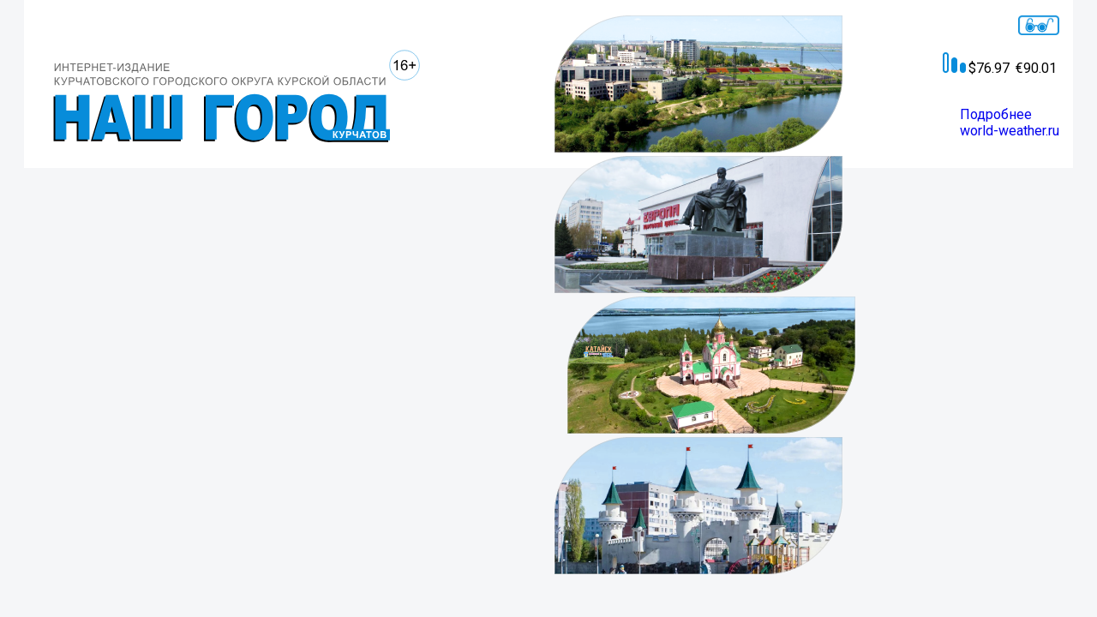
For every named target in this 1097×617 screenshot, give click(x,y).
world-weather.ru (1009, 131)
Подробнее (996, 114)
